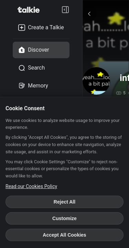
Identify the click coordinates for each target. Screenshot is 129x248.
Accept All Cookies (64, 235)
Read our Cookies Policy (31, 186)
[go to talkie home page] (31, 9)
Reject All (64, 202)
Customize (64, 218)
